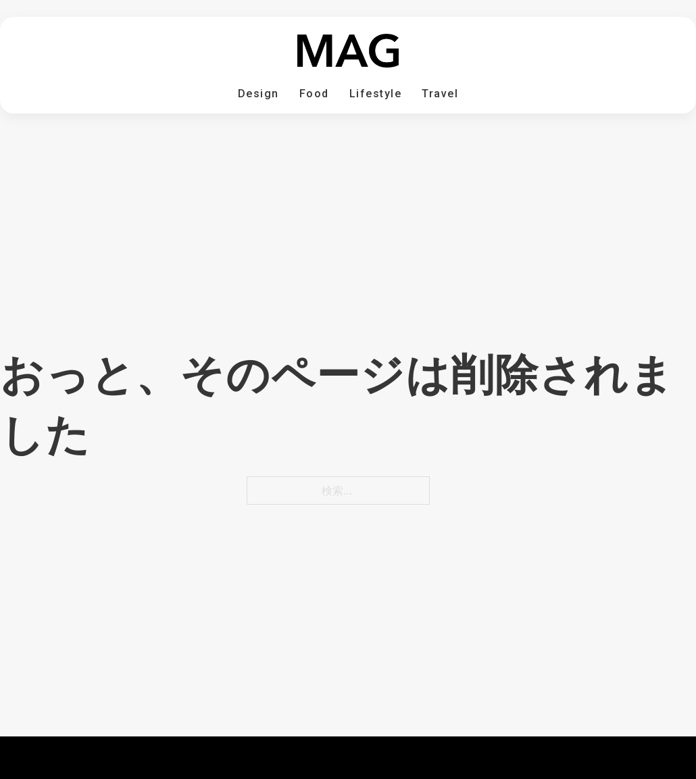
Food (314, 93)
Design (258, 93)
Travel (440, 93)
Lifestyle (375, 93)
